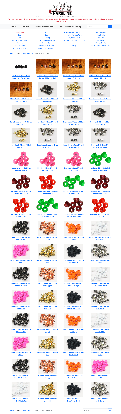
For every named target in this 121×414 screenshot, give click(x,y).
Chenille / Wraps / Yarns (74, 35)
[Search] (97, 26)
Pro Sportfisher (20, 46)
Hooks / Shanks (47, 43)
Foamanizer (100, 40)
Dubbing (47, 38)
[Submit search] (110, 26)
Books (20, 35)
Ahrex (47, 32)
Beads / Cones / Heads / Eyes (74, 32)
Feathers (101, 38)
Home (12, 53)
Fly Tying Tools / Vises (47, 40)
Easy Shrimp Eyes (74, 38)
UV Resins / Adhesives (20, 48)
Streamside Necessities (47, 46)
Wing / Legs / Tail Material (47, 48)
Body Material (100, 32)
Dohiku (20, 38)
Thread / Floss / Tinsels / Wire (100, 46)
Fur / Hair (20, 43)
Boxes (47, 35)
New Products (20, 32)
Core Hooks (101, 35)
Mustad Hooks (100, 43)
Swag (74, 46)
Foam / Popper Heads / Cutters (74, 40)
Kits (74, 43)
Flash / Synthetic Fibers (20, 40)
